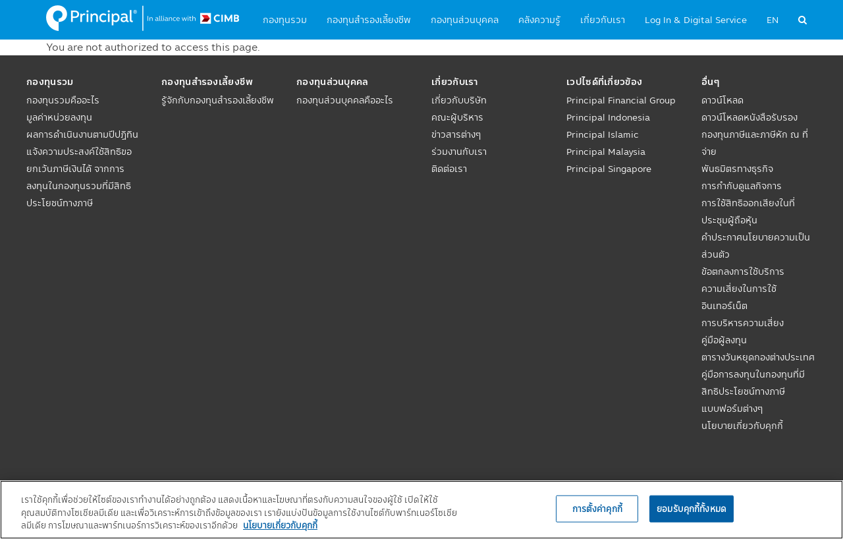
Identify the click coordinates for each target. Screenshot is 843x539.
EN (772, 19)
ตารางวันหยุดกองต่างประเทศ (758, 357)
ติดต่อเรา (449, 168)
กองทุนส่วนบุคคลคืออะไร (344, 100)
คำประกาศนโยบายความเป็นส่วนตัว (755, 246)
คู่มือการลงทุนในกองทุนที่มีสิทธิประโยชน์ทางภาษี (753, 383)
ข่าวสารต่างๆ (456, 134)
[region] (421, 509)
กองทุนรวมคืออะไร (62, 100)
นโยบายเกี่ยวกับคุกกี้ (742, 425)
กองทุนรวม (285, 19)
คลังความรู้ (539, 19)
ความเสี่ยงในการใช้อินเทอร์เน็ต (738, 297)
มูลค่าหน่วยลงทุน (59, 117)
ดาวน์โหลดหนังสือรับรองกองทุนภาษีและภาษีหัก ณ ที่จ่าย (754, 134)
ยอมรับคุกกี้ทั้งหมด (691, 508)
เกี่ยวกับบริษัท (459, 100)
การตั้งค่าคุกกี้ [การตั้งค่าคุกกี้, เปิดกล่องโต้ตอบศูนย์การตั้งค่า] (597, 508)
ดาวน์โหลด (722, 100)
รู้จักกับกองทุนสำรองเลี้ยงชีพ (217, 100)
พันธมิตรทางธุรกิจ (737, 168)
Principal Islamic (602, 134)
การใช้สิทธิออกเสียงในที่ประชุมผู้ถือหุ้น (748, 211)
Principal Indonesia (608, 117)
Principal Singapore (608, 168)
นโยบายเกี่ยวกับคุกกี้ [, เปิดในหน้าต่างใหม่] (280, 525)
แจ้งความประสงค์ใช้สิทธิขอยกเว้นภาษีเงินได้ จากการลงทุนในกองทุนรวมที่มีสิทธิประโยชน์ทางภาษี (79, 177)
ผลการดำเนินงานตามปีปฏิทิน (82, 134)
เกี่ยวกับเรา (602, 19)
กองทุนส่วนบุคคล (465, 19)
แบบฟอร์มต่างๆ (732, 408)
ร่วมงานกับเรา (459, 151)
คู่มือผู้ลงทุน (724, 340)
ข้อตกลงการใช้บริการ (742, 271)
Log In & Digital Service (696, 19)
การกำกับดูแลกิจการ (741, 185)
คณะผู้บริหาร (457, 117)
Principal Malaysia (605, 151)
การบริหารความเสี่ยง (742, 322)
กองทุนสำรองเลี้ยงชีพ (369, 19)
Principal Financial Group (621, 100)
